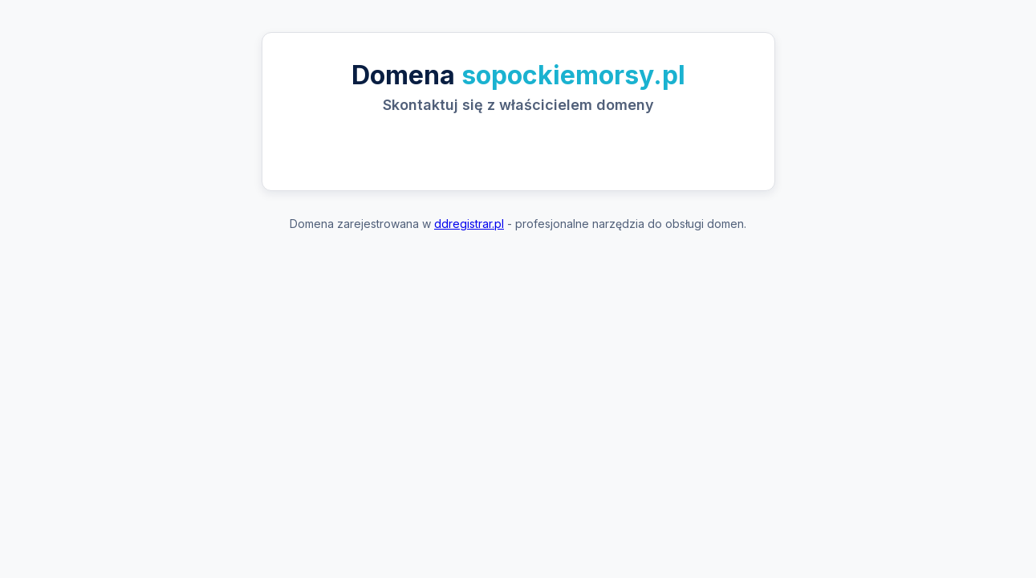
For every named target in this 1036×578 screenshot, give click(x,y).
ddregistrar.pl (469, 223)
